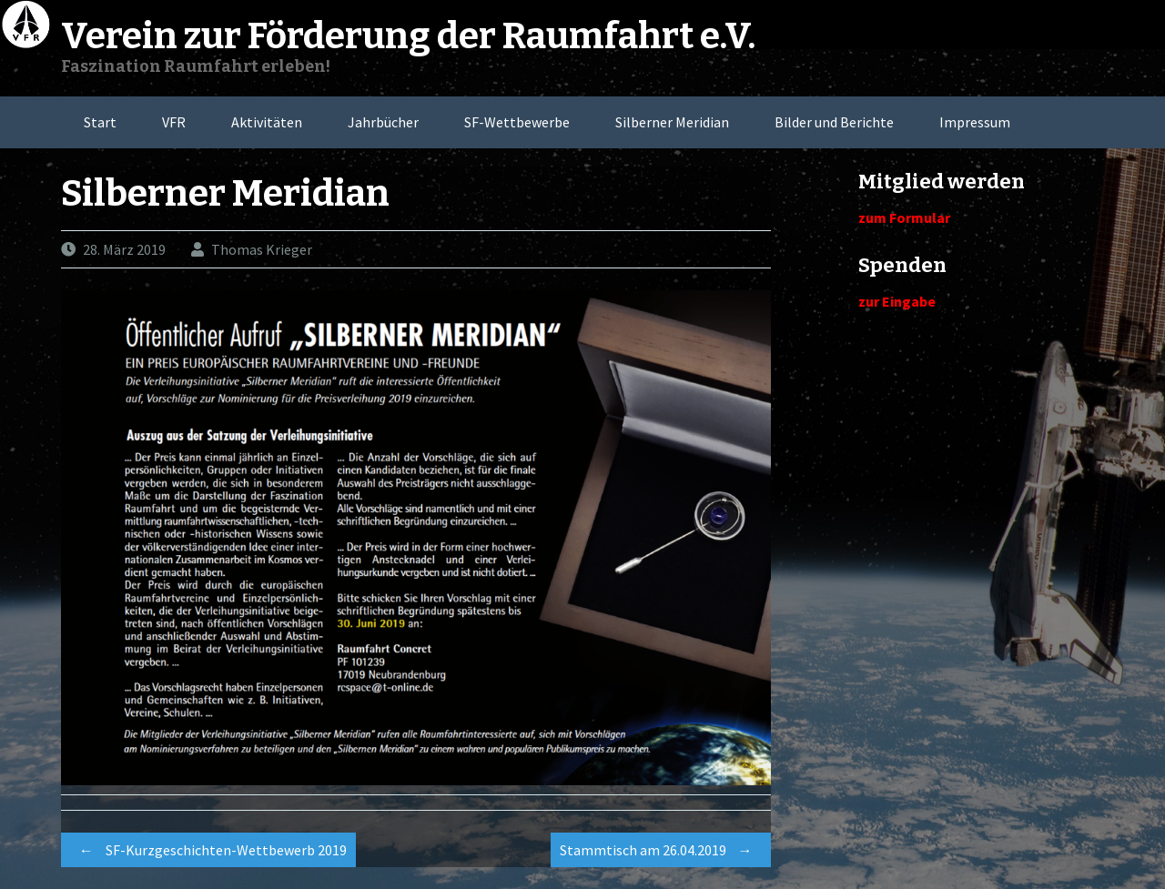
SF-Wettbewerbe (517, 122)
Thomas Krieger (261, 249)
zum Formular (904, 217)
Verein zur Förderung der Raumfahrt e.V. (408, 36)
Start (100, 122)
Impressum (974, 122)
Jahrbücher (383, 122)
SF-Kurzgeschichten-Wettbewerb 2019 (208, 849)
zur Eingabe (897, 301)
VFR (174, 122)
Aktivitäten (266, 122)
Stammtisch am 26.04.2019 (661, 849)
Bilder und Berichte (834, 122)
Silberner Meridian (672, 122)
